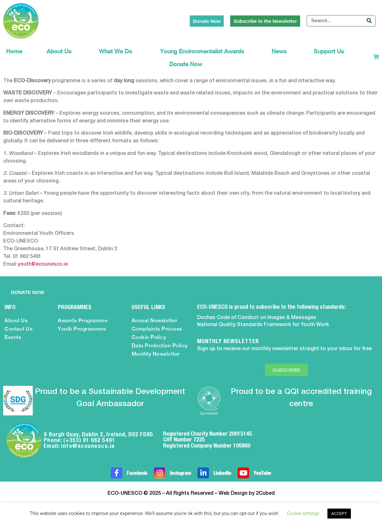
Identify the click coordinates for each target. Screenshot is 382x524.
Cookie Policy (149, 337)
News (281, 51)
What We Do (117, 51)
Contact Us (18, 329)
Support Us (330, 51)
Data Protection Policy (160, 345)
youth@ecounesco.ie (43, 264)
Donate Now (185, 64)
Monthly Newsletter (156, 354)
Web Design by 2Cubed (247, 493)
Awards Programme (83, 320)
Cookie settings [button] (303, 513)
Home (14, 51)
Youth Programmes (82, 329)
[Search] (369, 21)
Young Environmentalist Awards (203, 51)
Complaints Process (157, 329)
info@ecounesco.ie (88, 445)
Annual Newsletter (155, 320)
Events (12, 337)
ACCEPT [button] (339, 513)
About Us (60, 51)
